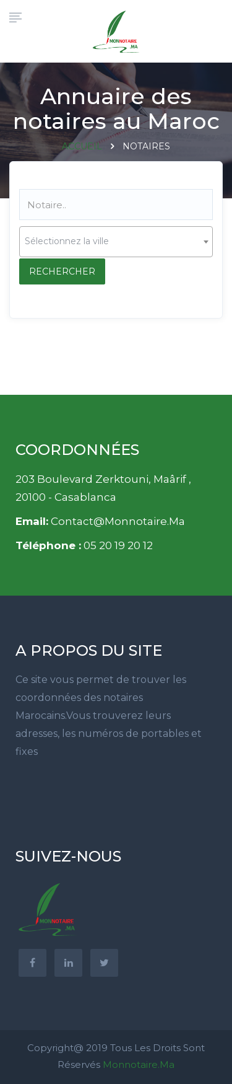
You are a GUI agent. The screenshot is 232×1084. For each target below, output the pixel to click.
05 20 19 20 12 (118, 545)
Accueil (82, 146)
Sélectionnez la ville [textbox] (67, 241)
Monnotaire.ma (138, 1064)
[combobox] (116, 241)
